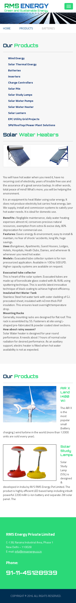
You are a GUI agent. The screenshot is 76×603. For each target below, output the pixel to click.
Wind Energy (16, 58)
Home (7, 28)
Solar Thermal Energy (22, 64)
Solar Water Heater (21, 107)
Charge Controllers (20, 82)
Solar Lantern (17, 113)
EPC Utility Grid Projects (23, 119)
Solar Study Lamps (20, 94)
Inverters (14, 76)
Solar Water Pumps (20, 101)
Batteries (14, 70)
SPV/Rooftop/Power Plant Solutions (31, 125)
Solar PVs (14, 88)
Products (26, 28)
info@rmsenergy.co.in (28, 551)
